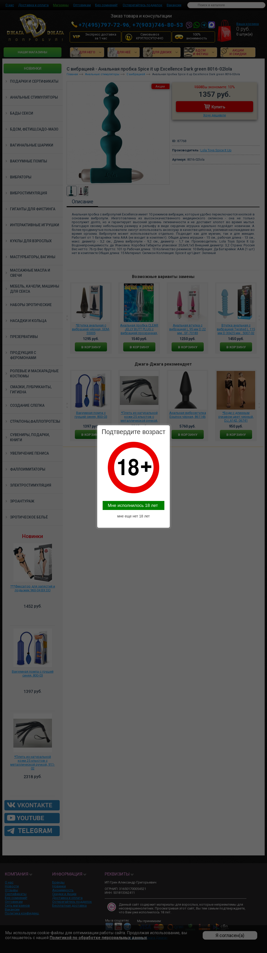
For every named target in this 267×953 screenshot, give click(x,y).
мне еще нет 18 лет (133, 516)
